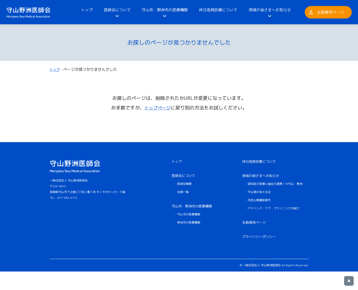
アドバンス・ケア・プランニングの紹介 (273, 208)
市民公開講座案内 (259, 200)
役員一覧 (183, 192)
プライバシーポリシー (259, 236)
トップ (87, 9)
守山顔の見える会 (259, 192)
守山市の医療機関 (188, 214)
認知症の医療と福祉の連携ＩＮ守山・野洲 (275, 183)
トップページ (157, 107)
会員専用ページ (330, 12)
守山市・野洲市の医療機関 (165, 9)
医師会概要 (184, 183)
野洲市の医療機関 (188, 222)
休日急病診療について (218, 9)
